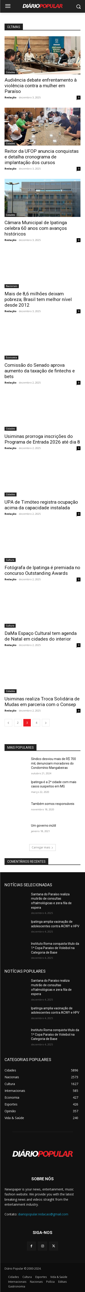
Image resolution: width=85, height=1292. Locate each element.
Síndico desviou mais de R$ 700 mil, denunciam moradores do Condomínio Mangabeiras (53, 763)
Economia (11, 357)
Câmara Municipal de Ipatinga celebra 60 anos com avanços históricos (36, 228)
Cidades (10, 72)
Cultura (10, 559)
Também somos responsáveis (52, 804)
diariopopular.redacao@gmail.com (43, 1214)
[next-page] (46, 722)
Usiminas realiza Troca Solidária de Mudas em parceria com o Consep (42, 701)
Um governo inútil (43, 825)
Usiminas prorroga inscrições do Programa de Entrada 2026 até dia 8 (42, 439)
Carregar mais (42, 847)
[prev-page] (8, 722)
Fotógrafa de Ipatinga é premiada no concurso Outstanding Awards (42, 570)
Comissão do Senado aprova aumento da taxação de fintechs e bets (40, 370)
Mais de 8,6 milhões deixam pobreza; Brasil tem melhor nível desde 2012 (38, 299)
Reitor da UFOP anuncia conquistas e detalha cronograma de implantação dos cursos (42, 156)
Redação (10, 97)
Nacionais (11, 286)
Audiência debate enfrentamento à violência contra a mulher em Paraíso (41, 85)
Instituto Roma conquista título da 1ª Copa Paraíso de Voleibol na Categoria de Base (55, 948)
